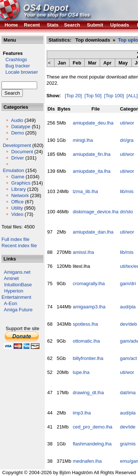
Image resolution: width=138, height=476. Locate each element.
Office (17, 201)
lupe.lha (81, 372)
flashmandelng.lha (92, 444)
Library (18, 189)
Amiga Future (18, 309)
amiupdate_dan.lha (93, 232)
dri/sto (126, 211)
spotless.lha (85, 324)
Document (22, 151)
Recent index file (19, 245)
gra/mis (128, 444)
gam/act (128, 358)
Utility (17, 208)
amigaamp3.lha (89, 306)
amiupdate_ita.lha (92, 171)
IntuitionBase (18, 284)
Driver (17, 158)
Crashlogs (14, 59)
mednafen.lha (87, 461)
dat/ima (128, 392)
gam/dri (128, 283)
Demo (17, 133)
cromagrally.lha (89, 283)
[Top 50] (93, 95)
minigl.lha (83, 140)
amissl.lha (83, 252)
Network (20, 195)
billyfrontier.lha (88, 358)
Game (17, 176)
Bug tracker (15, 66)
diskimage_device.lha (95, 211)
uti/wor (127, 123)
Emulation (13, 170)
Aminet (11, 278)
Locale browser (19, 72)
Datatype (20, 126)
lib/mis (127, 191)
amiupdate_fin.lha (92, 154)
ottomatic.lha (86, 341)
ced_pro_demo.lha (93, 427)
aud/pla (128, 306)
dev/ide (127, 427)
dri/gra (127, 140)
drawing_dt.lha (88, 392)
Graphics (20, 183)
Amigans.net (17, 272)
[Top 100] (114, 95)
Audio (17, 120)
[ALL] (132, 95)
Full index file (15, 239)
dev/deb (128, 324)
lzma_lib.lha (85, 191)
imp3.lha (82, 413)
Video (17, 214)
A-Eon (10, 303)
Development (17, 145)
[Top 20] (73, 95)
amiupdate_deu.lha (93, 123)
